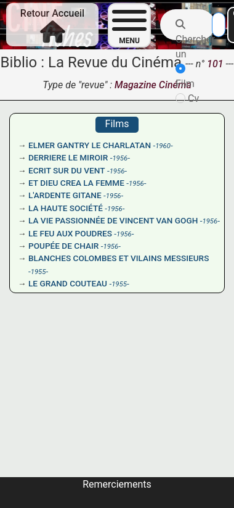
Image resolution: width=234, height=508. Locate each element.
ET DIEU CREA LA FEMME (76, 183)
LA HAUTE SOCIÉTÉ (65, 208)
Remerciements (117, 484)
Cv (187, 98)
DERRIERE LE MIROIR (68, 157)
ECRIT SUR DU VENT (66, 170)
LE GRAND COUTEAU (67, 283)
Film (185, 77)
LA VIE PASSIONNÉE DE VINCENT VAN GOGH (113, 220)
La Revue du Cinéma (115, 62)
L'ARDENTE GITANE (65, 195)
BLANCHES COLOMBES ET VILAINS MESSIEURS (118, 258)
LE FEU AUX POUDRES (70, 233)
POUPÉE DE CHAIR (63, 246)
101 (216, 64)
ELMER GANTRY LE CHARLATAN (89, 145)
